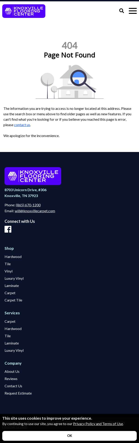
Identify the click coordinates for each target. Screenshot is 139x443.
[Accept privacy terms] (69, 436)
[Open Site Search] (121, 11)
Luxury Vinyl (14, 278)
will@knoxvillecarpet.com (35, 211)
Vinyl (8, 271)
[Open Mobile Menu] (133, 11)
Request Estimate (18, 393)
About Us (12, 371)
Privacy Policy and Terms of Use (98, 423)
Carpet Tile (13, 300)
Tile (8, 264)
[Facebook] (8, 229)
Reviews (11, 378)
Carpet (10, 293)
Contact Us (13, 386)
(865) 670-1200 (28, 205)
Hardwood (13, 256)
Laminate (12, 285)
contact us (22, 125)
